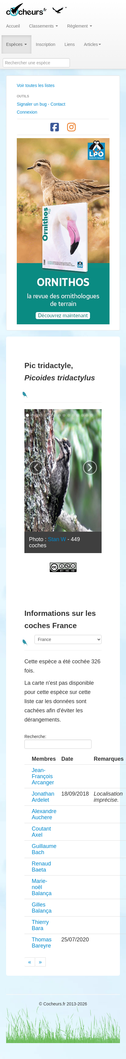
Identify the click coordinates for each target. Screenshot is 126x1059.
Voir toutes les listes (36, 85)
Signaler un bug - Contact (41, 104)
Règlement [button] (79, 26)
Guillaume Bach (44, 849)
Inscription (46, 44)
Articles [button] (92, 44)
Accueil (13, 26)
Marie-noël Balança (42, 887)
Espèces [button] (16, 44)
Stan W (57, 539)
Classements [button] (43, 26)
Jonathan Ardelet (43, 797)
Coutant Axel (41, 832)
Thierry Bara (40, 925)
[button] (59, 9)
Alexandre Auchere (44, 814)
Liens (69, 44)
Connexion (27, 112)
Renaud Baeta (41, 867)
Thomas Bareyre (42, 943)
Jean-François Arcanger (43, 776)
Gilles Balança (42, 908)
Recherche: (58, 741)
